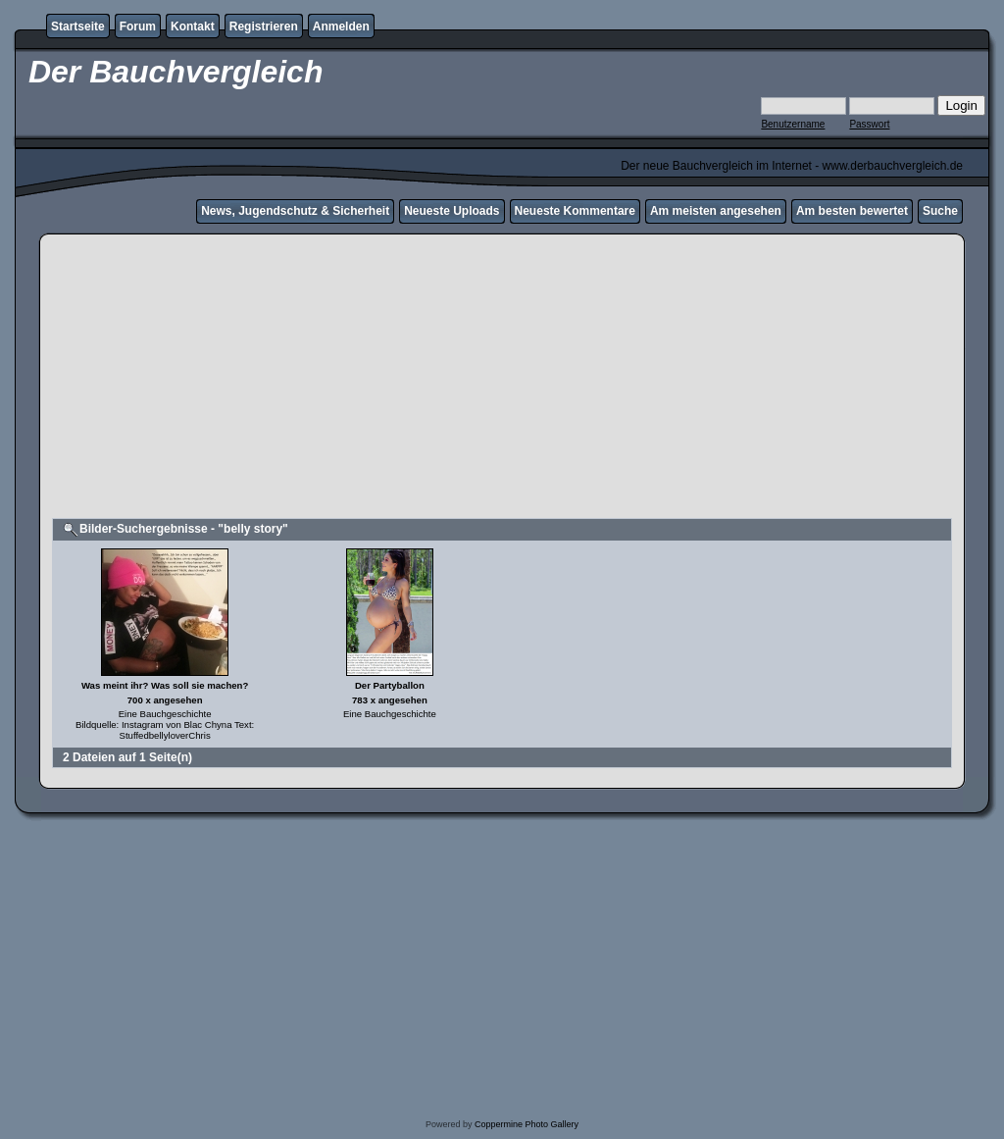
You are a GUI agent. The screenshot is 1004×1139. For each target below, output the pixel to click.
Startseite (78, 26)
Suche (940, 211)
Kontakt (193, 26)
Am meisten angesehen (715, 211)
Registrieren (263, 26)
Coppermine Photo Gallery (526, 1124)
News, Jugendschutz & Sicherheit (295, 211)
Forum (138, 26)
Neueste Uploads (451, 211)
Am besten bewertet (852, 211)
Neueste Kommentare (575, 211)
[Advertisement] (502, 378)
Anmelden (341, 26)
